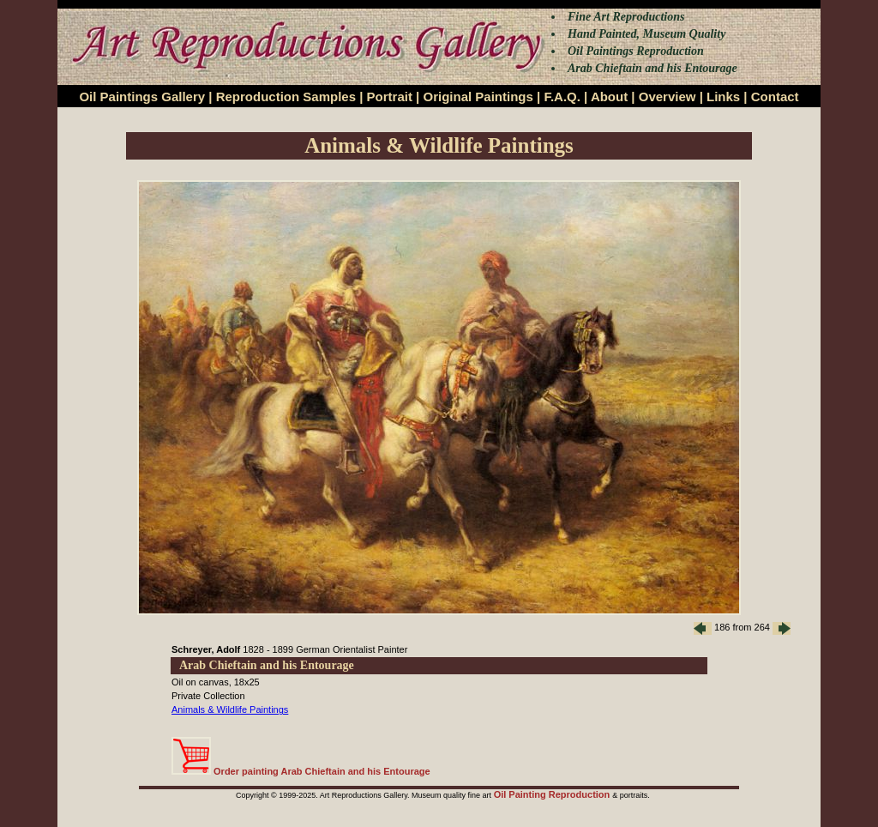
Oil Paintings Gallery (142, 96)
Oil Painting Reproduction (553, 794)
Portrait (389, 96)
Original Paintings (477, 96)
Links (723, 96)
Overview (667, 96)
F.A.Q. (562, 96)
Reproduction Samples (286, 96)
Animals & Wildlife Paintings (229, 709)
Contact (775, 96)
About (609, 96)
